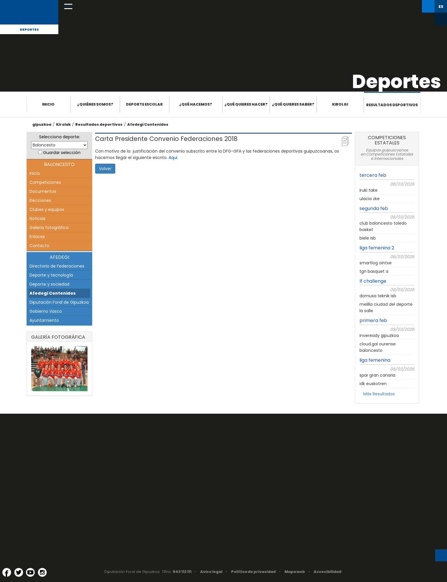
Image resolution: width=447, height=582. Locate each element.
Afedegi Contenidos (147, 124)
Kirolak (63, 124)
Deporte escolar (144, 104)
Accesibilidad (327, 571)
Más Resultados (379, 394)
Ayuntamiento (44, 320)
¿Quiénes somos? (95, 104)
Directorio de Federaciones (56, 266)
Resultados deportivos (392, 104)
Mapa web (294, 571)
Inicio (48, 104)
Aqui (173, 157)
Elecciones (40, 200)
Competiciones (45, 182)
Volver (105, 169)
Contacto (39, 246)
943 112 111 (182, 571)
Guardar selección (62, 152)
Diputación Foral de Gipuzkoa (59, 302)
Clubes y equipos (46, 209)
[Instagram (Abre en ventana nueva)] (42, 572)
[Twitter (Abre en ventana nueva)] (18, 572)
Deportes (29, 29)
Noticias (37, 218)
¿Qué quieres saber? (293, 104)
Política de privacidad (253, 571)
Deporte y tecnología (51, 275)
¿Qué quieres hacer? (246, 104)
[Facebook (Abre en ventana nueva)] (6, 572)
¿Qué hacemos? (195, 104)
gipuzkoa (41, 124)
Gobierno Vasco (45, 311)
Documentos (42, 191)
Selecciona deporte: (59, 137)
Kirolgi (340, 104)
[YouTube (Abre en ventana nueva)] (30, 572)
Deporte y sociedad (49, 284)
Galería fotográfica (49, 227)
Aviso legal (211, 571)
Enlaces (37, 237)
